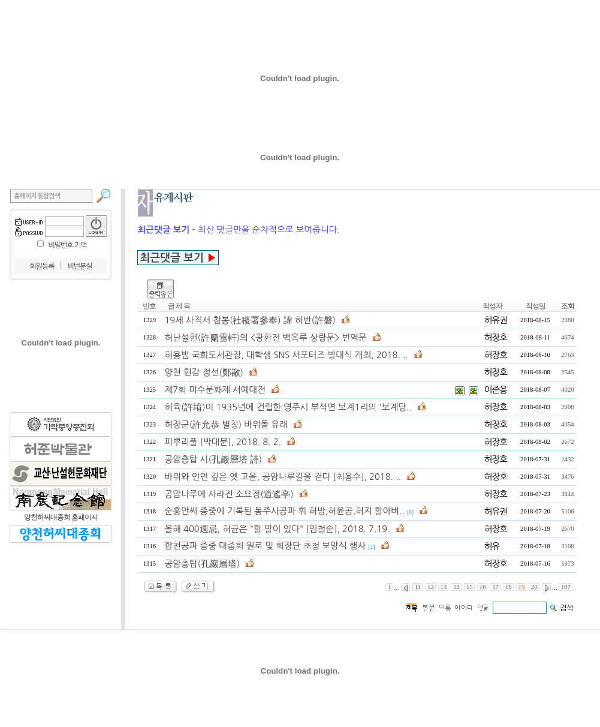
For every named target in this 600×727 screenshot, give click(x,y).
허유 (492, 546)
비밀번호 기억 (67, 245)
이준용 (495, 389)
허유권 (495, 320)
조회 (567, 306)
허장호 (495, 337)
